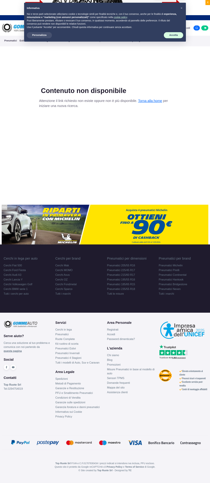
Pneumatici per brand (175, 258)
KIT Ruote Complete (94, 40)
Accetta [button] (173, 473)
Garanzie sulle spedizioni (70, 402)
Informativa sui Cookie (68, 411)
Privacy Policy (63, 416)
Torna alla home (150, 101)
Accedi (111, 334)
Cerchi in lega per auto (21, 258)
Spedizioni (61, 378)
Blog (109, 360)
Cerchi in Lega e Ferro (67, 40)
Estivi (23, 40)
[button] (181, 446)
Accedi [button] (184, 28)
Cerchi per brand (67, 258)
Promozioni (114, 364)
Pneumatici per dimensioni (127, 258)
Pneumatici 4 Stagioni (68, 357)
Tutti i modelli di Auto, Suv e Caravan (77, 362)
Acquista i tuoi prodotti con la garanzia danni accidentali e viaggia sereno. (105, 17)
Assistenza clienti (117, 392)
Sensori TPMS (115, 378)
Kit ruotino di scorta (66, 343)
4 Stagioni (46, 40)
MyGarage (136, 40)
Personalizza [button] (39, 473)
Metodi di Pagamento (68, 383)
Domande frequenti (118, 382)
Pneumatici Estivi (65, 348)
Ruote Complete (65, 339)
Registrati (112, 329)
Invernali (33, 40)
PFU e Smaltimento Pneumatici (74, 393)
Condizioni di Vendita (67, 397)
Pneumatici (10, 40)
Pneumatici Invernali (67, 353)
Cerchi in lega (63, 329)
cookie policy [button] (120, 456)
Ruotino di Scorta (118, 40)
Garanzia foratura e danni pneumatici (77, 407)
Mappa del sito (116, 387)
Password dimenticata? (121, 339)
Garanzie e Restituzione (69, 388)
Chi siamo (113, 355)
